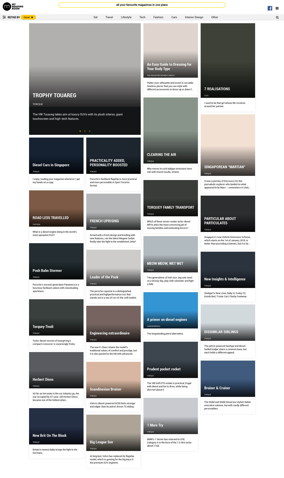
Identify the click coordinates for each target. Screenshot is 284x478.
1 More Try (155, 425)
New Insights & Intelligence (225, 279)
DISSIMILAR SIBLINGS (221, 332)
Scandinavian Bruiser (105, 389)
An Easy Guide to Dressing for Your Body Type (169, 66)
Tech (142, 17)
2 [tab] (85, 131)
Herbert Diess (43, 379)
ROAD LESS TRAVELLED (51, 218)
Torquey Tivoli (43, 326)
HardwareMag (153, 326)
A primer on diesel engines (167, 319)
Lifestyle (126, 17)
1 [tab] (80, 131)
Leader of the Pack (104, 277)
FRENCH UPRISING (104, 221)
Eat (96, 17)
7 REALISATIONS (217, 89)
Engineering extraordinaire (110, 333)
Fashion (158, 17)
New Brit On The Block (49, 435)
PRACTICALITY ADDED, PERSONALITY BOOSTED (108, 162)
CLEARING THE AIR (161, 154)
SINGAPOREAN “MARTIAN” (224, 167)
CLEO (206, 95)
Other (214, 17)
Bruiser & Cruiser (217, 388)
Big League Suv (101, 442)
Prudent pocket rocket (164, 369)
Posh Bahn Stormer (47, 270)
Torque (38, 104)
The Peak (36, 224)
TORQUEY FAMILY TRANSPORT (170, 207)
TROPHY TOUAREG (54, 95)
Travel (109, 17)
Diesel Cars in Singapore (51, 165)
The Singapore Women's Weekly (161, 75)
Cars (174, 17)
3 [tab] (90, 131)
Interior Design (194, 17)
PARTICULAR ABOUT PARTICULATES (220, 220)
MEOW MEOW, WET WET (165, 263)
